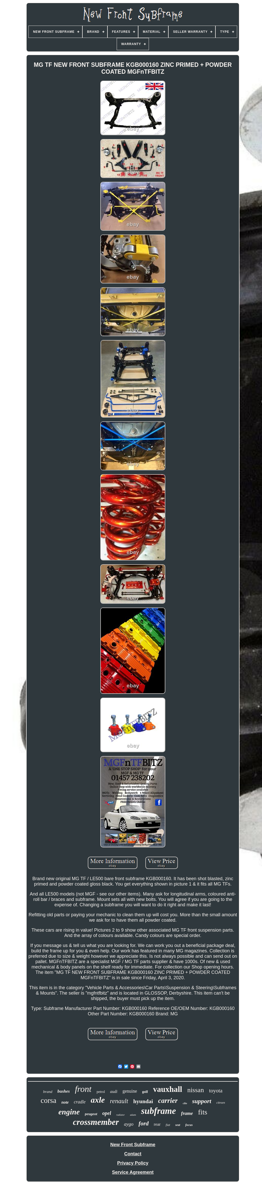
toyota (216, 1091)
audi (113, 1091)
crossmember (96, 1122)
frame (187, 1113)
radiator (120, 1114)
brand (47, 1092)
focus (189, 1125)
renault (119, 1101)
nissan (195, 1090)
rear (157, 1124)
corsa (48, 1100)
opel (106, 1113)
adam (133, 1114)
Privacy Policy (132, 1163)
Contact (132, 1153)
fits (202, 1112)
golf (145, 1092)
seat (177, 1125)
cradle (79, 1101)
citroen (220, 1102)
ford (143, 1123)
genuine (130, 1091)
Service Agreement (133, 1172)
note (65, 1102)
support (201, 1101)
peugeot (91, 1114)
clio (185, 1103)
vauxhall (167, 1089)
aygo (129, 1124)
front (83, 1089)
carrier (168, 1100)
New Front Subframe (132, 1144)
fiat (168, 1125)
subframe (158, 1111)
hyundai (143, 1101)
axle (98, 1099)
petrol (101, 1092)
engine (69, 1112)
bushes (63, 1091)
